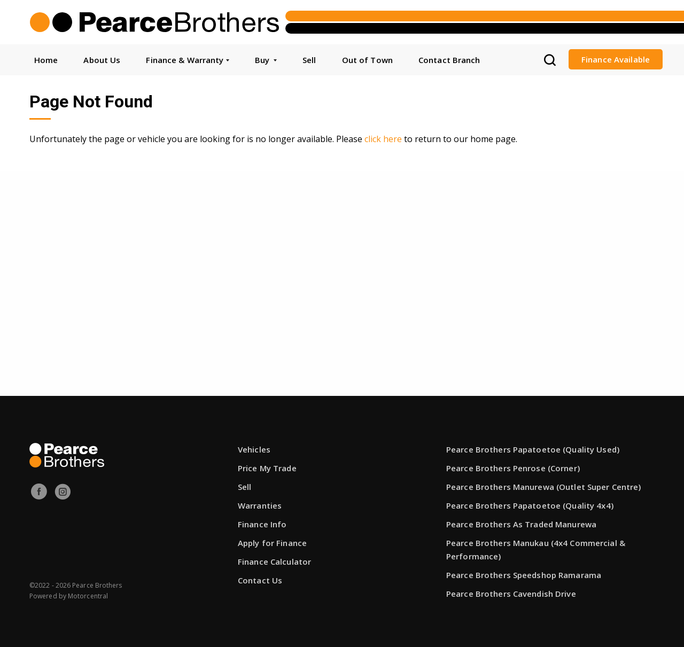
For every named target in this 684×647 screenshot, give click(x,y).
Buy (266, 59)
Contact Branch (449, 59)
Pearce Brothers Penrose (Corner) (513, 468)
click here (383, 139)
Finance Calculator (274, 561)
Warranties (260, 505)
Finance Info (262, 524)
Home (46, 59)
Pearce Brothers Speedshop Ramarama (523, 575)
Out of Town (367, 59)
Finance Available (615, 59)
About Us (101, 59)
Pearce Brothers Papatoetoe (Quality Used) (532, 449)
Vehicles (254, 449)
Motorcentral (88, 596)
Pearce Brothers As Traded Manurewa (521, 524)
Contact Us (260, 580)
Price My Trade (267, 468)
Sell (309, 59)
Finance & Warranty (187, 59)
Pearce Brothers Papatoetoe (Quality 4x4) (529, 505)
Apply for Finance (272, 542)
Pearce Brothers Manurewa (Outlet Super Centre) (543, 486)
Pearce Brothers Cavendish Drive (511, 593)
